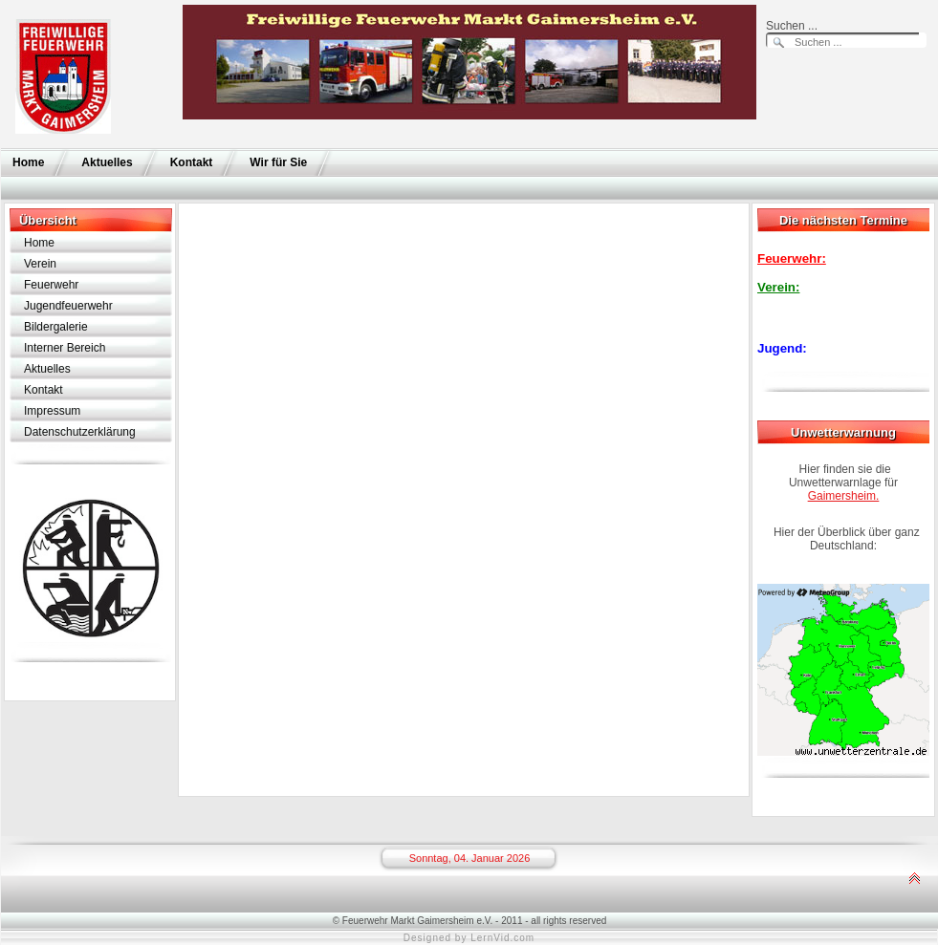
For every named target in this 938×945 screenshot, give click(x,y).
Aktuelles (106, 162)
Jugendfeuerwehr (68, 305)
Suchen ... (792, 25)
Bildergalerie (56, 326)
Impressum (52, 411)
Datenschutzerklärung (80, 432)
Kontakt (191, 162)
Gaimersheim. (844, 496)
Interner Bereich (64, 347)
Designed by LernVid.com (469, 938)
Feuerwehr (51, 284)
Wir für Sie (278, 162)
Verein (40, 263)
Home (28, 162)
